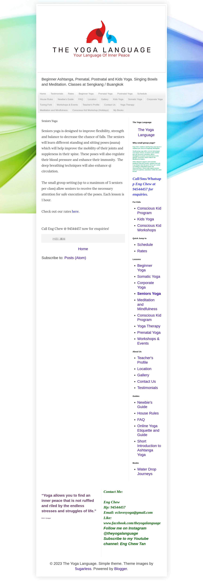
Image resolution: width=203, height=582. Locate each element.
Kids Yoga (118, 99)
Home (43, 93)
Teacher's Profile (91, 105)
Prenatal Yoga (105, 93)
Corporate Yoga (155, 99)
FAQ (80, 99)
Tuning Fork (46, 105)
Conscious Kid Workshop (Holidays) (90, 110)
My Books (118, 110)
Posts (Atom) (75, 258)
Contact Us (109, 105)
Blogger (120, 569)
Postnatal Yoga (124, 93)
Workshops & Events (67, 105)
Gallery (104, 99)
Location (92, 99)
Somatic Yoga (135, 99)
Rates (71, 93)
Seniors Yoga (149, 293)
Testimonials (57, 93)
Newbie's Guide (66, 99)
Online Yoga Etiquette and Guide (148, 430)
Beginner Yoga (86, 93)
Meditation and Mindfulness (54, 110)
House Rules (46, 99)
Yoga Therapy (127, 105)
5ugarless (83, 569)
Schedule (142, 93)
